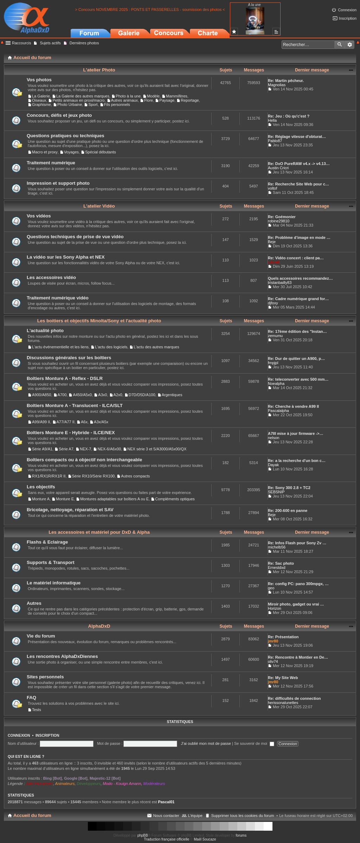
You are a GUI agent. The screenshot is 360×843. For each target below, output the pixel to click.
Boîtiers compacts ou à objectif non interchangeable (84, 459)
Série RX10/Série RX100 (93, 476)
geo (271, 588)
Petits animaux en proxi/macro (78, 100)
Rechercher (339, 44)
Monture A (41, 499)
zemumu (275, 336)
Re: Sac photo (281, 563)
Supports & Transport (51, 562)
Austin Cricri (278, 168)
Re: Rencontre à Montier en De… (298, 657)
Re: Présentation (283, 637)
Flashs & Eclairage (47, 542)
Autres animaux (124, 100)
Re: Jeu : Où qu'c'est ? (288, 116)
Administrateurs (39, 783)
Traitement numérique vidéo (58, 297)
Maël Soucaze (205, 839)
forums (241, 835)
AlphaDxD (99, 626)
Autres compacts (135, 476)
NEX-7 (85, 449)
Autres (34, 603)
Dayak (273, 465)
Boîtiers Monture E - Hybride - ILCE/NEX (71, 432)
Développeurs (89, 783)
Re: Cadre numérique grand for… (298, 299)
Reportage (190, 100)
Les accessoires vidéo (51, 277)
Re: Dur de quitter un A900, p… (296, 358)
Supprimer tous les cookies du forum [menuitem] (242, 815)
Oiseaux (39, 100)
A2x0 (118, 395)
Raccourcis (21, 43)
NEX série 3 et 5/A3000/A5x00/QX (156, 449)
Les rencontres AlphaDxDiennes (62, 656)
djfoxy (273, 303)
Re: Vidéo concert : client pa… (296, 258)
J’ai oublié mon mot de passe (206, 743)
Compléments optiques (175, 499)
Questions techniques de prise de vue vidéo (75, 236)
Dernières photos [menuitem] (84, 43)
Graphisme (41, 104)
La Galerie (41, 96)
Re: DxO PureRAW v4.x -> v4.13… (299, 163)
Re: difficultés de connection (294, 698)
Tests (36, 710)
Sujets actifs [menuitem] (50, 43)
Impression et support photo (58, 183)
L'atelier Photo (99, 69)
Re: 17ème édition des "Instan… (297, 331)
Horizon (274, 608)
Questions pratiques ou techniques (65, 135)
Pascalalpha (278, 410)
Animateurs (65, 783)
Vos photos (39, 79)
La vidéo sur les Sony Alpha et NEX (66, 257)
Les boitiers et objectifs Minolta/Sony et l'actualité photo (99, 320)
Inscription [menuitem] (347, 18)
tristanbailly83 (279, 282)
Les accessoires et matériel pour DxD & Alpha (99, 532)
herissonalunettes (283, 703)
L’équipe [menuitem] (195, 815)
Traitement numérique (51, 162)
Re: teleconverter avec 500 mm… (298, 379)
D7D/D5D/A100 (142, 395)
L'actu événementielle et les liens (60, 347)
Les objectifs (41, 486)
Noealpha (276, 383)
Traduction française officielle (166, 839)
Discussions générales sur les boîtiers (69, 357)
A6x (84, 422)
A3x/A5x (101, 422)
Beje (272, 242)
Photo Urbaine (69, 104)
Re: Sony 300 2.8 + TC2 (289, 488)
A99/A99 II (41, 422)
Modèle (153, 96)
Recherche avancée (349, 44)
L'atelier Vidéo (99, 206)
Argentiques (172, 395)
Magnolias (276, 85)
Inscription (47, 735)
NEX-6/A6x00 (109, 449)
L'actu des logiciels (111, 347)
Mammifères (176, 96)
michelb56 (276, 547)
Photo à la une (128, 96)
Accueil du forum (32, 815)
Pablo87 (275, 141)
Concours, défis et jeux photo (59, 115)
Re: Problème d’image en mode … (299, 237)
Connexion (19, 735)
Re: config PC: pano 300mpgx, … (298, 584)
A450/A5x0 (82, 395)
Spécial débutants (100, 152)
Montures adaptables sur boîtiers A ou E (114, 499)
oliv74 (273, 661)
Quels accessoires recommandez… (300, 278)
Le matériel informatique (54, 582)
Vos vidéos (39, 215)
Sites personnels (45, 676)
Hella (272, 120)
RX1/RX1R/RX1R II (48, 476)
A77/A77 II (66, 422)
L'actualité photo (45, 330)
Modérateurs (154, 783)
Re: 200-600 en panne (288, 510)
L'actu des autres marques (156, 347)
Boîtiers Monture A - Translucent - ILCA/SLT (75, 405)
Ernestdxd (276, 567)
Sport (92, 104)
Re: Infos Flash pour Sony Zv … (297, 543)
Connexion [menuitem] (347, 10)
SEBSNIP (276, 492)
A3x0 (102, 395)
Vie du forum (41, 636)
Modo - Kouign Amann (122, 783)
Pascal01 (166, 802)
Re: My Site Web (283, 678)
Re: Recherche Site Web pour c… (298, 184)
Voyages (71, 152)
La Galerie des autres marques (82, 96)
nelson (273, 438)
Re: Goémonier (282, 217)
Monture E (65, 499)
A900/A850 (41, 395)
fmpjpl (273, 363)
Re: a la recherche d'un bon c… (297, 460)
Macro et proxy (45, 152)
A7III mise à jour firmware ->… (295, 433)
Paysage (166, 100)
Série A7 (66, 449)
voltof (272, 188)
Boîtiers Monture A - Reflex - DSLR (65, 378)
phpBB (142, 835)
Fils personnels (117, 104)
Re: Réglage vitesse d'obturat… (297, 136)
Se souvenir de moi (254, 743)
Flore (148, 100)
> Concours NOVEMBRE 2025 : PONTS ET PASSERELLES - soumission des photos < (150, 9)
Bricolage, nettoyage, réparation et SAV (70, 509)
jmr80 (273, 641)
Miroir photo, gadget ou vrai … (296, 604)
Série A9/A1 (42, 449)
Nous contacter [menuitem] (166, 815)
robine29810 (278, 221)
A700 (62, 395)
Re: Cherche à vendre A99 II (293, 406)
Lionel (273, 262)
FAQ (31, 697)
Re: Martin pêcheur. (286, 80)
